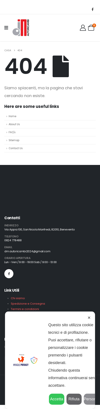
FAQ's (12, 132)
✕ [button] (89, 318)
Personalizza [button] (91, 399)
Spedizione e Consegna (28, 304)
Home (12, 116)
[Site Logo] (20, 27)
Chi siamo (18, 298)
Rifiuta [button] (73, 399)
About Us (14, 124)
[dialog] (50, 360)
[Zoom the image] (18, 181)
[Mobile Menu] (7, 27)
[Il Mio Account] (83, 28)
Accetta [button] (56, 399)
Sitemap (14, 140)
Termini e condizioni (25, 309)
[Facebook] (92, 9)
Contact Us (16, 148)
